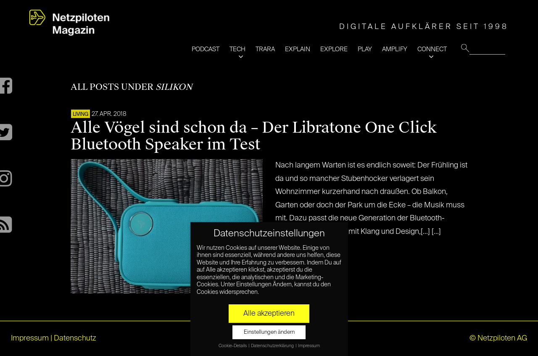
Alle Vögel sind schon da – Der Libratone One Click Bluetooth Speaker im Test (254, 136)
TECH (237, 49)
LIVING (80, 114)
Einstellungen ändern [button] (269, 332)
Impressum (30, 338)
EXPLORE (334, 49)
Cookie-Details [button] (233, 346)
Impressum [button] (309, 346)
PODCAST (205, 49)
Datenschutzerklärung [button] (273, 346)
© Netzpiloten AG (498, 338)
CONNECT (432, 49)
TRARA (265, 49)
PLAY (365, 49)
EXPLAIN (297, 49)
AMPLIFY (394, 49)
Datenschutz (75, 338)
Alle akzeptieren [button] (269, 313)
